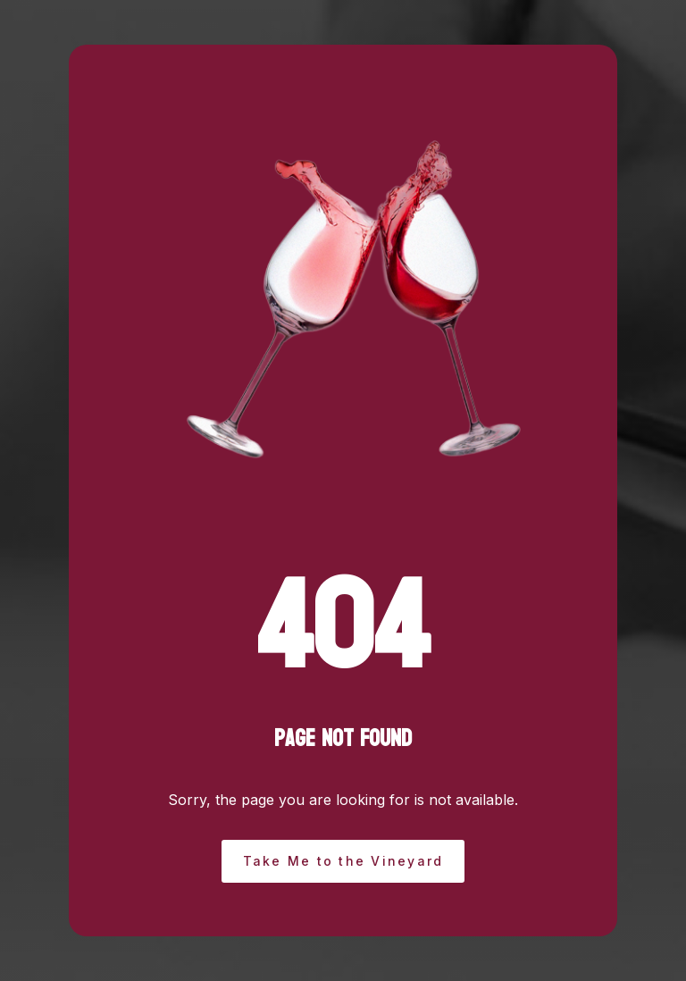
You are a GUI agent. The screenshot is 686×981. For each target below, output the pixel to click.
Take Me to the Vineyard (343, 860)
